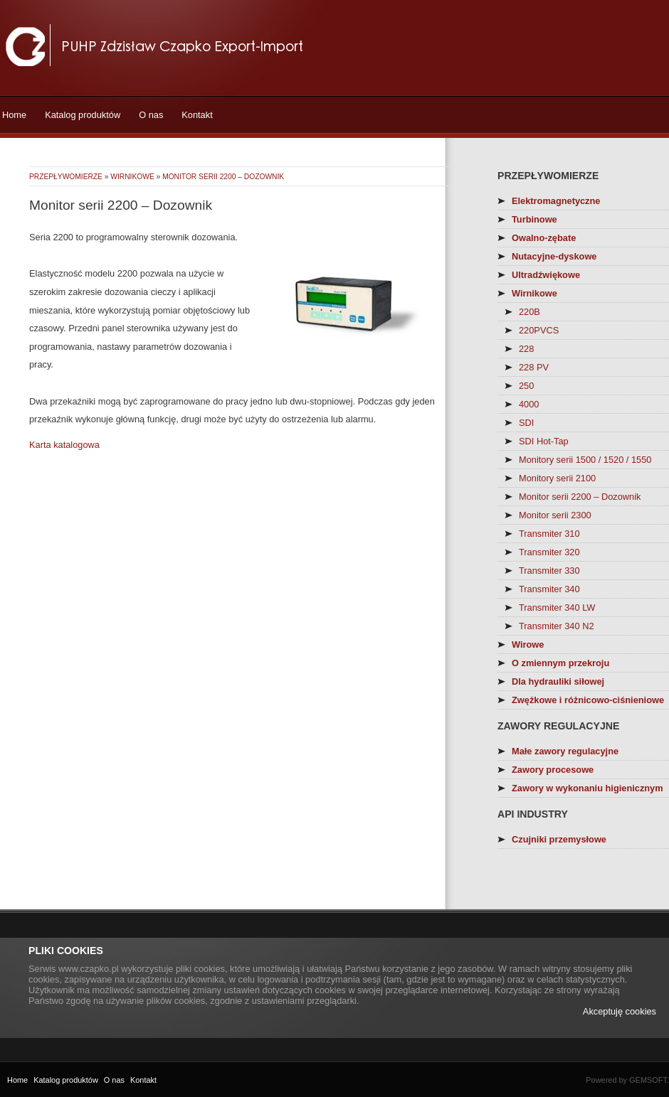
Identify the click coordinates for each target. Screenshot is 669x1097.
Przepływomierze (65, 177)
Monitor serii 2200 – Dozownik (223, 177)
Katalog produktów (82, 114)
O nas (151, 114)
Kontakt (196, 114)
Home (14, 114)
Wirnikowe (132, 177)
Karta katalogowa (64, 444)
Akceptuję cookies (619, 1011)
